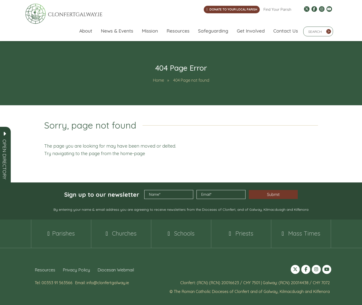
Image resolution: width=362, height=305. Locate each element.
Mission (150, 31)
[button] (5, 159)
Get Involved (251, 31)
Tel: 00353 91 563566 (53, 282)
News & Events (117, 31)
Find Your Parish (277, 9)
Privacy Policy (76, 269)
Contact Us (285, 31)
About (85, 31)
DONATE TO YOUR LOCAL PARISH (231, 9)
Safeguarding (213, 31)
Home (158, 80)
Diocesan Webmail (116, 269)
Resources (178, 31)
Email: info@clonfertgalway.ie (102, 282)
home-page (132, 153)
